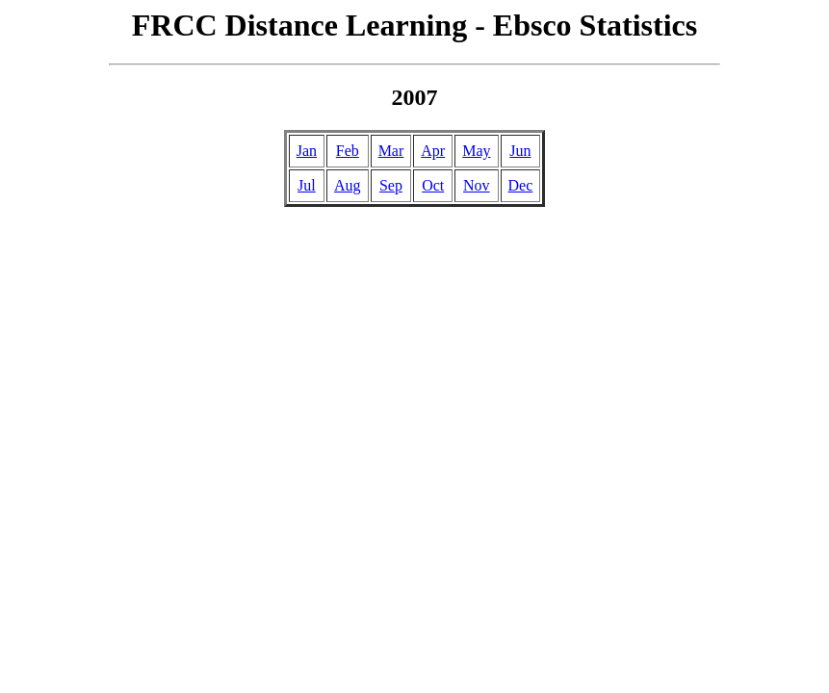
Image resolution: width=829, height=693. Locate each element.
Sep (390, 185)
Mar (391, 150)
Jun (520, 150)
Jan (307, 150)
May (476, 150)
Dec (520, 185)
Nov (476, 185)
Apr (433, 150)
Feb (347, 150)
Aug (347, 185)
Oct (433, 185)
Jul (307, 185)
